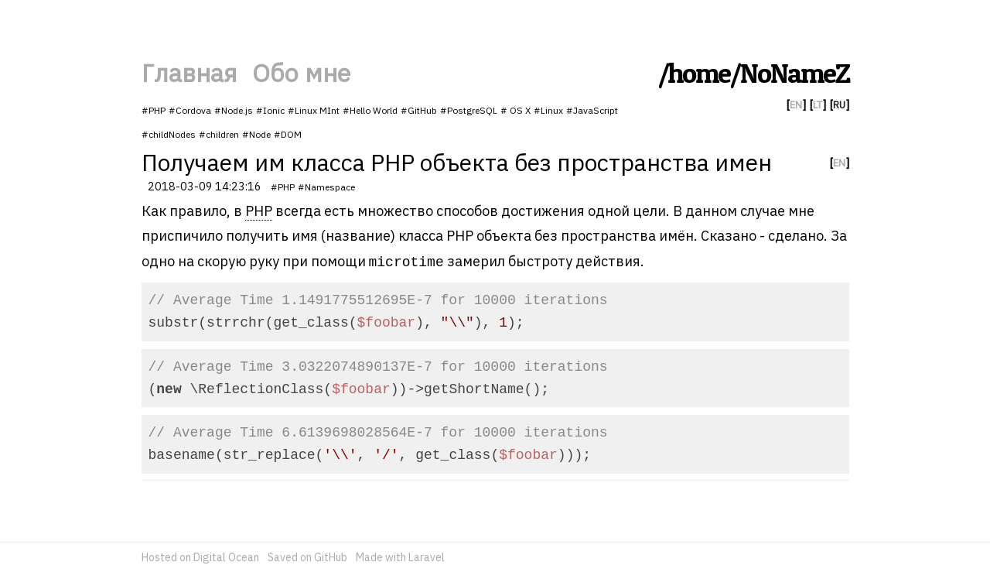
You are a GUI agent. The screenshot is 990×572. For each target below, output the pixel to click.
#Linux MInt (314, 110)
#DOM (288, 134)
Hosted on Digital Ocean (200, 557)
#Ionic (270, 110)
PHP (258, 211)
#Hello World (370, 110)
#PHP (154, 110)
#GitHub (419, 110)
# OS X (515, 110)
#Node (256, 134)
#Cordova (190, 110)
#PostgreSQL (468, 110)
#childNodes (169, 134)
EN (796, 104)
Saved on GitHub (307, 557)
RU (839, 104)
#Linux (548, 110)
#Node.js (233, 110)
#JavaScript (592, 110)
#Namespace (326, 187)
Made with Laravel (400, 557)
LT (817, 104)
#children (219, 134)
